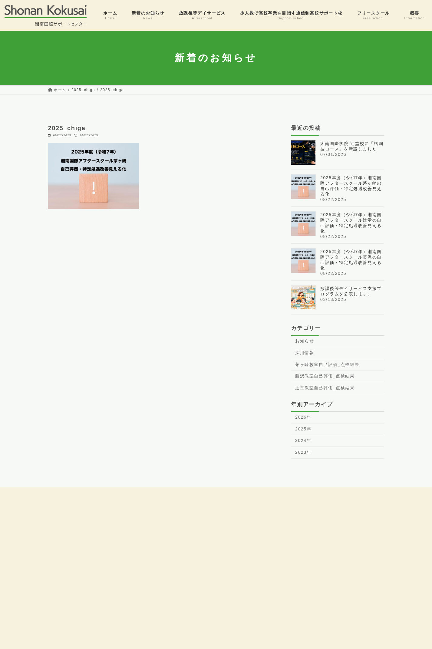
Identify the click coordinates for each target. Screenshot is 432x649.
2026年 (303, 417)
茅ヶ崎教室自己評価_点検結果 (327, 364)
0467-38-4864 (35, 611)
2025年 (303, 428)
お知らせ (304, 340)
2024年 (303, 440)
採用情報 (304, 352)
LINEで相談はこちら (308, 602)
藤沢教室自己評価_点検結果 (325, 376)
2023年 (303, 452)
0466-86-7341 (35, 543)
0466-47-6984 (35, 577)
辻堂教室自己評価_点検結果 (325, 387)
